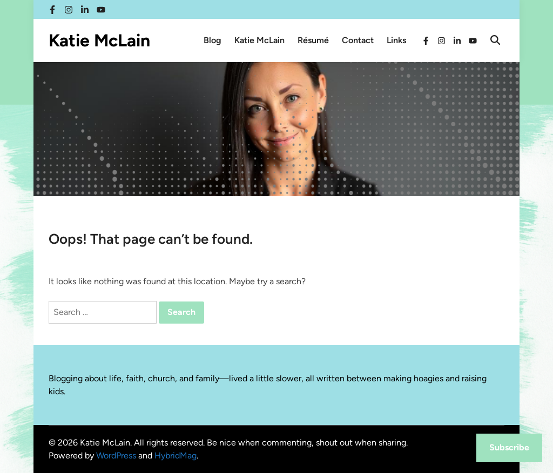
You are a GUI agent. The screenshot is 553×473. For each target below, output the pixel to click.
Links (396, 40)
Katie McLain (99, 40)
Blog (212, 40)
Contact (358, 40)
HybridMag (175, 455)
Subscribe (509, 447)
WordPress (116, 455)
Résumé (313, 40)
